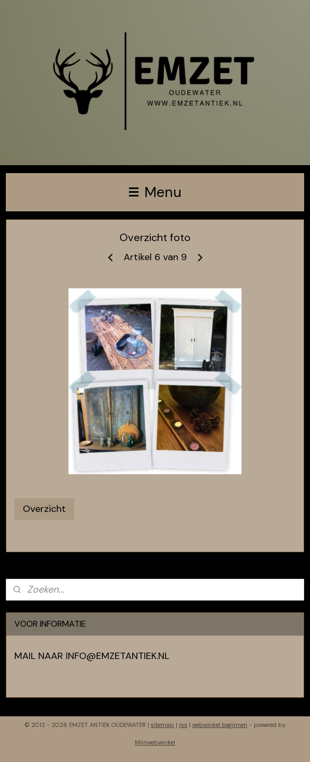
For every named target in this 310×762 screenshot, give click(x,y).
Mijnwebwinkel (155, 742)
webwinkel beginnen (219, 725)
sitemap (162, 725)
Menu (155, 192)
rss (183, 725)
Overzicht (44, 508)
